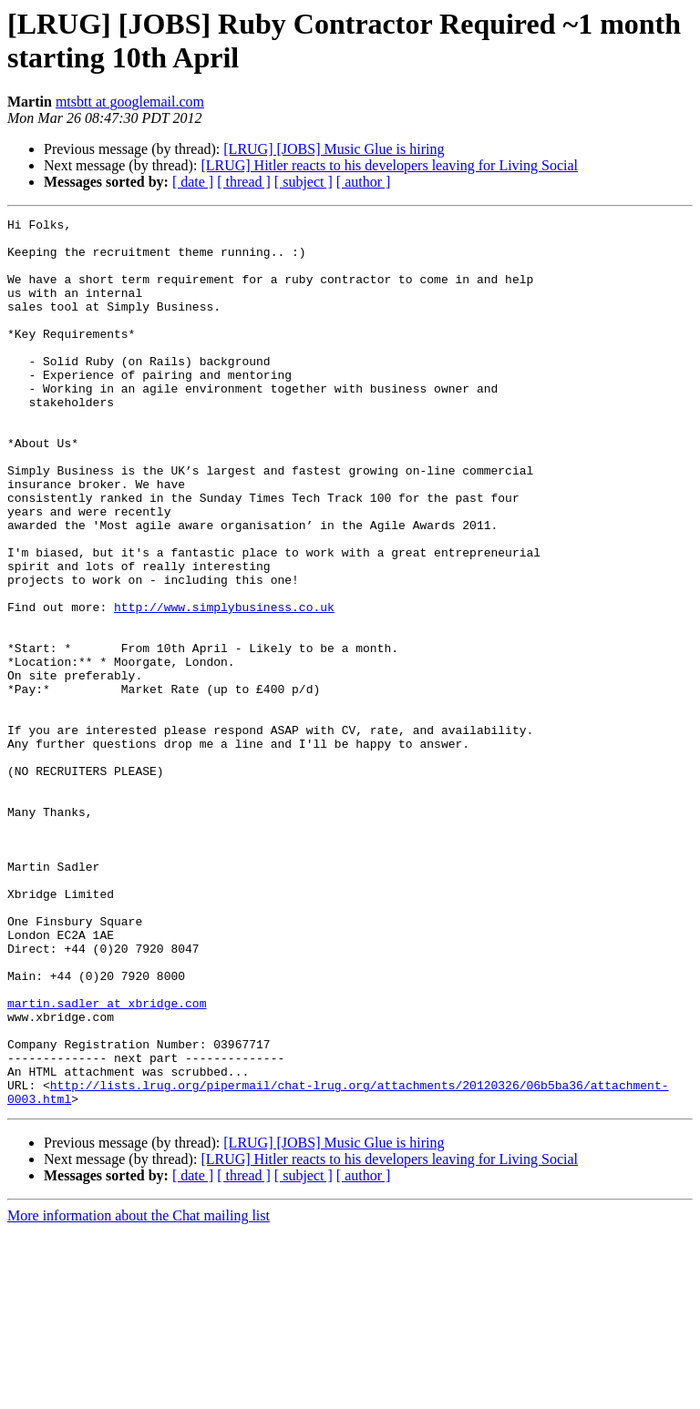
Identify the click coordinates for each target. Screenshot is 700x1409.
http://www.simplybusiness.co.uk (224, 686)
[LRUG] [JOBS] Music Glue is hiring (333, 149)
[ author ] (363, 181)
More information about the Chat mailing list (138, 1393)
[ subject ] (303, 181)
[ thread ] (244, 181)
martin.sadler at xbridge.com (106, 1161)
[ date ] (192, 181)
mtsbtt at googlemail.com (130, 101)
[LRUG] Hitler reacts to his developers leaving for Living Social (389, 165)
